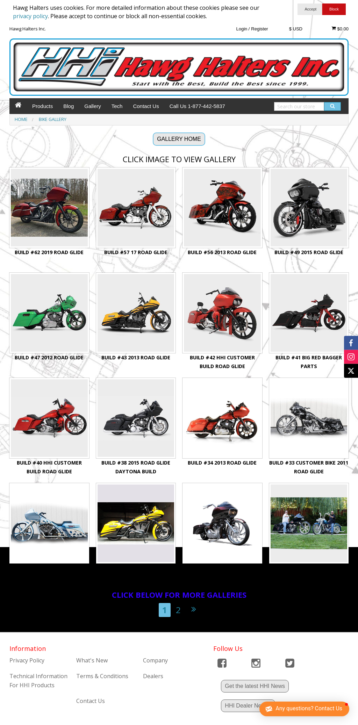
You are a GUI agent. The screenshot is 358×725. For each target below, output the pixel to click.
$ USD (295, 28)
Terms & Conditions (102, 676)
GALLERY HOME (179, 139)
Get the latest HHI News (255, 686)
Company (155, 660)
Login (241, 28)
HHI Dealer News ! (248, 706)
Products (42, 106)
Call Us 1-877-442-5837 (197, 106)
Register (259, 28)
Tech (117, 106)
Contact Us (146, 106)
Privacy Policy (26, 660)
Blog (68, 106)
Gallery (92, 106)
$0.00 (340, 28)
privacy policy (30, 16)
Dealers (153, 676)
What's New (92, 660)
